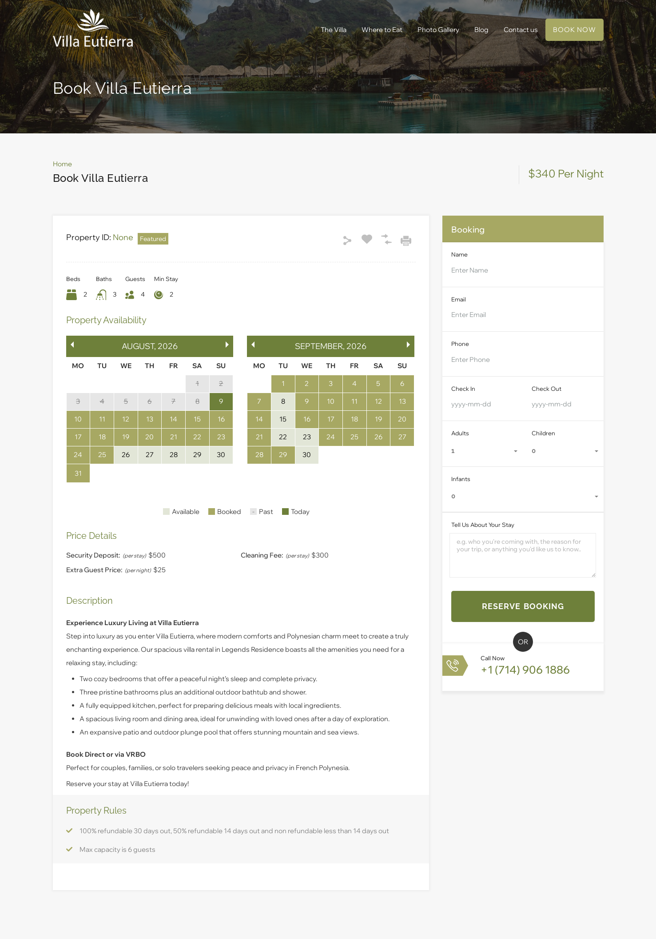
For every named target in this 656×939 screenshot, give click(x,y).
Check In (463, 388)
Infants (460, 478)
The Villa (333, 29)
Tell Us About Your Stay (482, 524)
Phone (460, 343)
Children (543, 433)
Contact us (521, 29)
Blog (481, 29)
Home (62, 164)
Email (458, 299)
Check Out (546, 388)
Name (459, 254)
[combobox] (482, 451)
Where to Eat (382, 29)
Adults (460, 433)
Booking (468, 229)
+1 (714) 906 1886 (525, 669)
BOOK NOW (574, 29)
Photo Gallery (438, 29)
